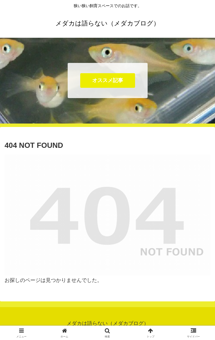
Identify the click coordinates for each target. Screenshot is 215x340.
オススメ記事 (107, 80)
